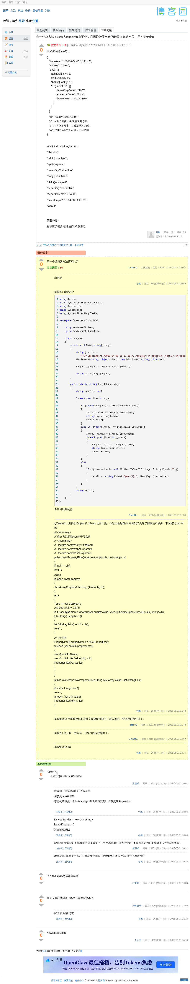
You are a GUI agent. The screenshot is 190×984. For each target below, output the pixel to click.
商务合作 (79, 980)
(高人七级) (161, 783)
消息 (47, 10)
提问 (26, 38)
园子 (5, 10)
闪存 (11, 32)
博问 (11, 38)
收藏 (11, 56)
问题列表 (42, 30)
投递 (26, 51)
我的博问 (74, 30)
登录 (22, 21)
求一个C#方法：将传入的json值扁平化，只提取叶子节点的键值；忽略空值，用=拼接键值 (95, 36)
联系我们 (68, 980)
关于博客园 (56, 980)
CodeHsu (132, 267)
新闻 (11, 2)
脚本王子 (136, 905)
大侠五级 (145, 267)
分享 (185, 245)
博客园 (101, 980)
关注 (13, 10)
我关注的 (58, 30)
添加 (26, 56)
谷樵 (158, 232)
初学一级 (168, 232)
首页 (4, 2)
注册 (35, 21)
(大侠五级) (159, 515)
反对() (68, 812)
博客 (11, 44)
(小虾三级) (161, 905)
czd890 (133, 725)
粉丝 (20, 10)
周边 (25, 2)
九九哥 (138, 940)
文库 (11, 62)
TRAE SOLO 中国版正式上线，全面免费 (63, 245)
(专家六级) (159, 725)
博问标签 (90, 30)
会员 (18, 2)
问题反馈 (12, 72)
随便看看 (38, 10)
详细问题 (106, 30)
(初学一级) (159, 283)
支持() (59, 812)
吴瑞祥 (135, 783)
